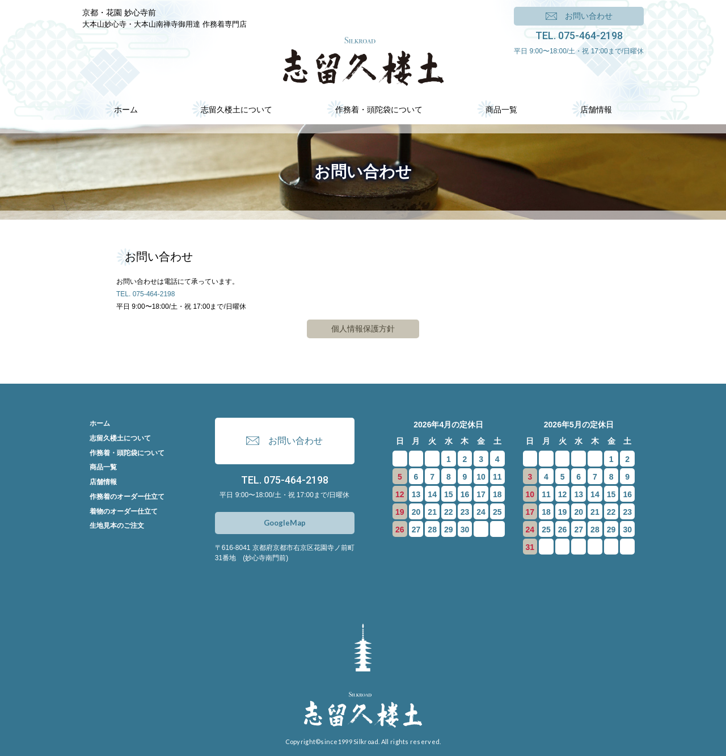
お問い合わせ (589, 15)
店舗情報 (103, 482)
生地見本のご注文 (117, 526)
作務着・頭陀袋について (127, 453)
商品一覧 (103, 467)
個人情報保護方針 (363, 328)
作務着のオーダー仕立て (127, 497)
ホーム (100, 423)
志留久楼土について (120, 438)
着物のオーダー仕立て (124, 511)
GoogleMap (285, 522)
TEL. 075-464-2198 (579, 35)
